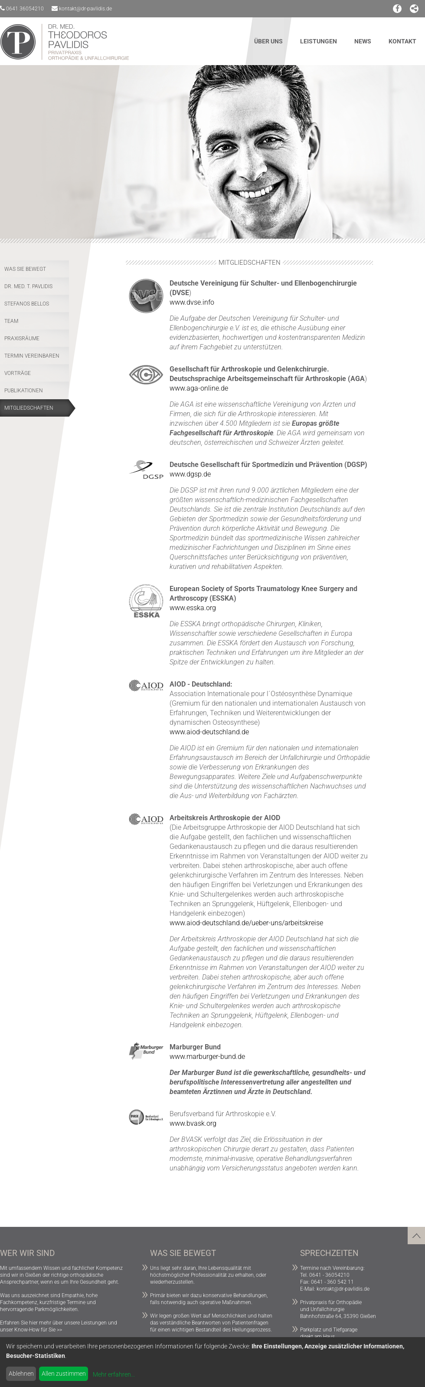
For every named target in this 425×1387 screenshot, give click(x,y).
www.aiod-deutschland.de (209, 732)
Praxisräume (21, 338)
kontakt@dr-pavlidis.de (82, 8)
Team (11, 321)
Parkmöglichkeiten (56, 1309)
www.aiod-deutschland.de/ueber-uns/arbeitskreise (246, 923)
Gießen (33, 1275)
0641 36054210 (22, 8)
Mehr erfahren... (114, 1374)
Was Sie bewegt (25, 269)
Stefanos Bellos (26, 304)
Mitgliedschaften (28, 408)
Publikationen (23, 391)
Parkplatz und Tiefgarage (328, 1330)
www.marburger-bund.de (207, 1056)
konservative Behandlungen (235, 1295)
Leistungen (318, 41)
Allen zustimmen (64, 1373)
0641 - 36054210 (329, 1275)
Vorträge (17, 373)
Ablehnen (21, 1373)
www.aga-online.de (199, 388)
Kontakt (402, 41)
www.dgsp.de (190, 474)
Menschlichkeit (229, 1316)
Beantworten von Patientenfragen (230, 1323)
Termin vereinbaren (31, 356)
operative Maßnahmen (225, 1302)
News (362, 41)
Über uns (268, 41)
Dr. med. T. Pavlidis (28, 286)
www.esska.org (193, 608)
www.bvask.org (193, 1123)
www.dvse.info (192, 302)
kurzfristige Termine (62, 1302)
